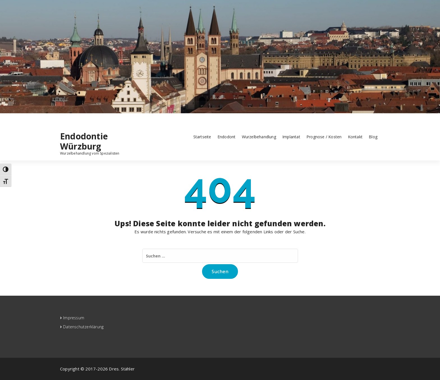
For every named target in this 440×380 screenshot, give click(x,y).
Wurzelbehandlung (259, 136)
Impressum (73, 317)
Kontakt (355, 136)
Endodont (226, 136)
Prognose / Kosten (324, 136)
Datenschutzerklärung (83, 326)
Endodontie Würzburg (84, 141)
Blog (373, 136)
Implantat (291, 136)
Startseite (202, 136)
